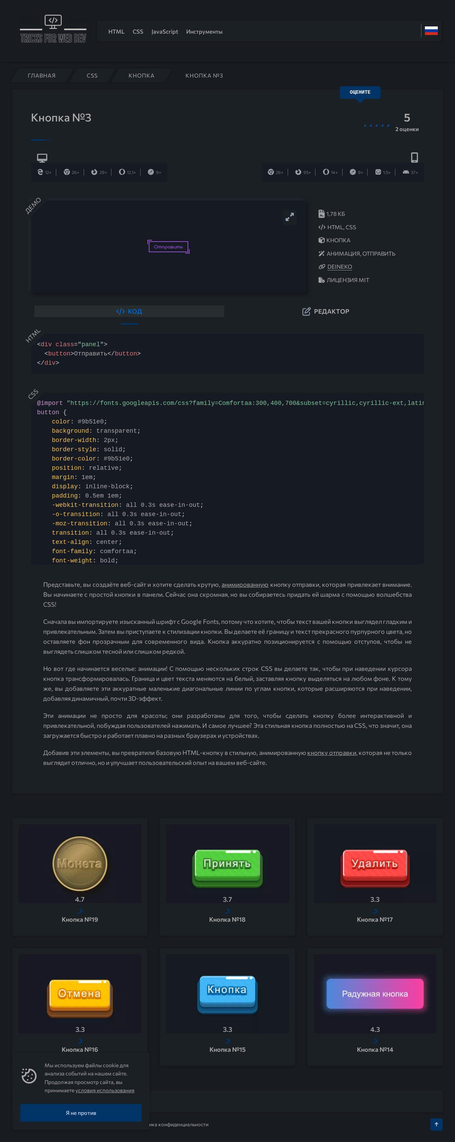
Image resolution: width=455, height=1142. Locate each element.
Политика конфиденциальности (171, 1123)
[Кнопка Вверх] (436, 1123)
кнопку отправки (331, 752)
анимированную (244, 583)
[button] (129, 310)
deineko (339, 266)
